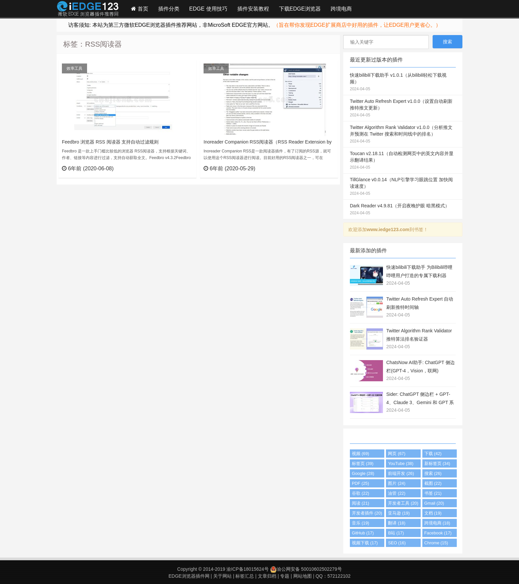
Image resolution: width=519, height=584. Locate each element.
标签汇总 (244, 576)
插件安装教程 (253, 9)
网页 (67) (396, 453)
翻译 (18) (396, 523)
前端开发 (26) (401, 473)
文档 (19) (433, 513)
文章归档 (267, 576)
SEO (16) (396, 542)
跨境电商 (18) (437, 523)
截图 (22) (433, 483)
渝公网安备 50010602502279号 (306, 569)
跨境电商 (341, 9)
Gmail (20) (434, 503)
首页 (139, 9)
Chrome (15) (436, 542)
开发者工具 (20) (403, 503)
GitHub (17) (363, 532)
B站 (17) (396, 532)
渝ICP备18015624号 (247, 569)
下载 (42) (433, 453)
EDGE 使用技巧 (208, 9)
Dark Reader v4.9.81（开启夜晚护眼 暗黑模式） (403, 209)
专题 (284, 576)
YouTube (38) (400, 463)
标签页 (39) (362, 463)
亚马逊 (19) (398, 513)
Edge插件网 (88, 9)
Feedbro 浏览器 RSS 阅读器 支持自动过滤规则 (110, 142)
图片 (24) (396, 483)
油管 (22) (396, 493)
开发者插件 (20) (367, 513)
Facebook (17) (438, 532)
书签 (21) (433, 493)
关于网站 (222, 576)
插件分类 (168, 9)
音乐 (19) (360, 523)
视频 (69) (360, 453)
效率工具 (74, 68)
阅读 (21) (360, 503)
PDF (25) (360, 483)
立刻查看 (179, 168)
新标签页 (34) (437, 463)
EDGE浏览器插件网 (189, 576)
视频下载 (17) (365, 542)
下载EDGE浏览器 (300, 9)
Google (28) (363, 473)
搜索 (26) (433, 473)
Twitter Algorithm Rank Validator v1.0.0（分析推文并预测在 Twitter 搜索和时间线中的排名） (403, 135)
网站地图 (302, 576)
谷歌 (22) (360, 493)
